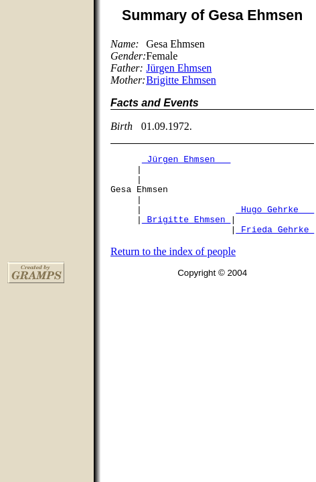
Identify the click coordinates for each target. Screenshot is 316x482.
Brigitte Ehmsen (181, 80)
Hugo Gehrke (275, 221)
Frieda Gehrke (275, 245)
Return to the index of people (173, 267)
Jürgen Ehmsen (179, 68)
